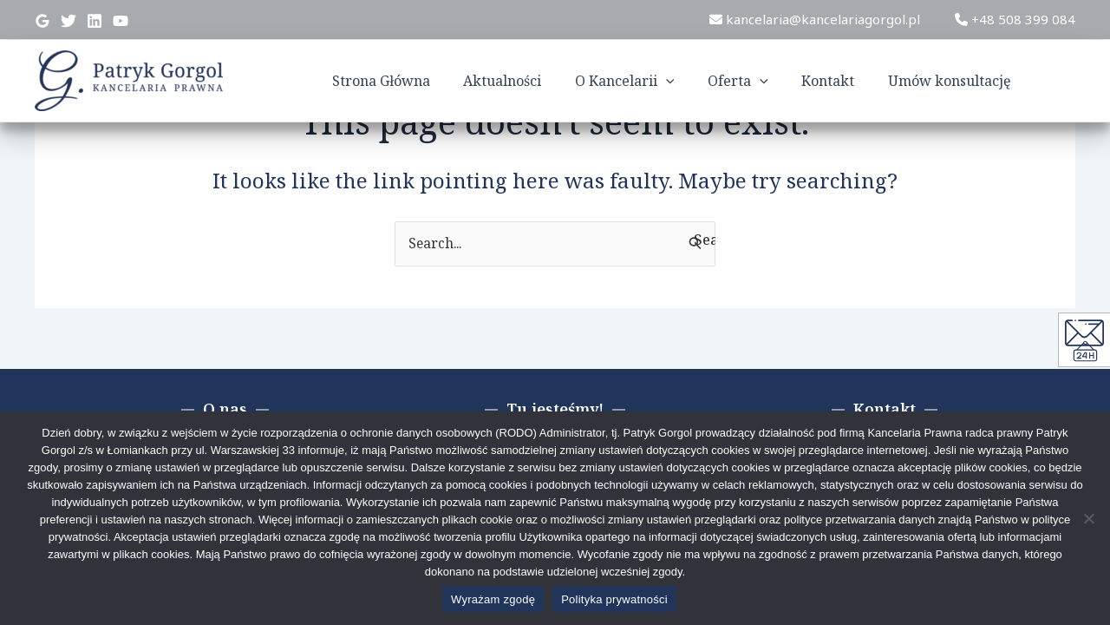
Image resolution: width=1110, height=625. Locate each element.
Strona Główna (418, 80)
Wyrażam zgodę (493, 599)
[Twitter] (68, 21)
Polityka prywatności (614, 599)
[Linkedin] (94, 21)
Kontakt (842, 80)
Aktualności (534, 80)
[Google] (42, 21)
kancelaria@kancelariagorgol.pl (814, 19)
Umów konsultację (958, 80)
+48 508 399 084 (1015, 19)
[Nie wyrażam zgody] (1088, 518)
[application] (692, 80)
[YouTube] (120, 21)
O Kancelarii (651, 80)
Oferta (758, 80)
